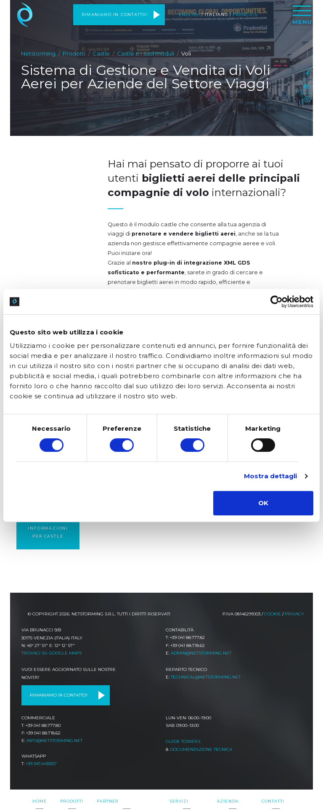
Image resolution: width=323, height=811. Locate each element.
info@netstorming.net (54, 740)
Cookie (272, 614)
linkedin (307, 86)
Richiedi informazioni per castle (48, 527)
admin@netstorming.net (201, 653)
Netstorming (25, 14)
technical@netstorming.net (206, 677)
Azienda (227, 801)
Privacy (294, 614)
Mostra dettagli (270, 476)
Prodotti (74, 53)
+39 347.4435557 (41, 763)
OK (263, 503)
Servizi (179, 801)
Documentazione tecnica (201, 749)
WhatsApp (307, 98)
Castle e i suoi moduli (145, 53)
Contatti (273, 801)
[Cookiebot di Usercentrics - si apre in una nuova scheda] (276, 301)
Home (39, 801)
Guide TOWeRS (183, 741)
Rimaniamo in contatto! (115, 14)
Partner (107, 801)
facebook (307, 73)
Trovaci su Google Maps (51, 653)
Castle (101, 53)
